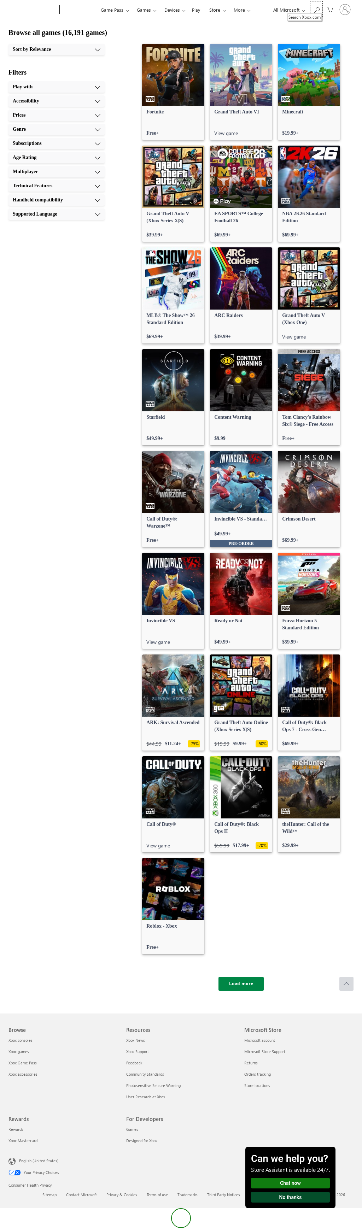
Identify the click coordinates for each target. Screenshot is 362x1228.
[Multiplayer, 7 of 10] (56, 171)
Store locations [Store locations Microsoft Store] (257, 1085)
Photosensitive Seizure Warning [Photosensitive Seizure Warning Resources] (153, 1085)
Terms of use (157, 1194)
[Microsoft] (32, 9)
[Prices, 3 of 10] (56, 115)
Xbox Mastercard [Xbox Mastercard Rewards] (22, 1140)
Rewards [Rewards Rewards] (15, 1129)
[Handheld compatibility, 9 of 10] (56, 200)
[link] (173, 92)
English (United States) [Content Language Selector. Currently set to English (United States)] (38, 1160)
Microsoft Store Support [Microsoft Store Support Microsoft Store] (264, 1051)
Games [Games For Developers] (132, 1129)
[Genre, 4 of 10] (56, 129)
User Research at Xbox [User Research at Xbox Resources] (145, 1096)
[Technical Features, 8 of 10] (56, 186)
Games (144, 10)
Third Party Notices (223, 1194)
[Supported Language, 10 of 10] (56, 214)
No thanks (290, 1197)
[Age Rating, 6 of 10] (56, 157)
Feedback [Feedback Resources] (134, 1062)
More (239, 10)
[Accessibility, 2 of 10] (56, 101)
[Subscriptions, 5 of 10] (56, 143)
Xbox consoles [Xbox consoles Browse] (20, 1040)
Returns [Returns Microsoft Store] (251, 1062)
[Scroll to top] (346, 984)
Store (214, 10)
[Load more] (241, 984)
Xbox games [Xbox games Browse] (18, 1051)
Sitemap (49, 1194)
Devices (172, 10)
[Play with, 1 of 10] (56, 87)
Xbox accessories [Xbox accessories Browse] (22, 1074)
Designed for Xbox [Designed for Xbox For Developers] (141, 1140)
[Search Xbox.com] (316, 9)
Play (196, 10)
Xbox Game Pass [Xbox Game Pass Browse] (22, 1062)
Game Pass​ (112, 10)
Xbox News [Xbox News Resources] (135, 1040)
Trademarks (187, 1194)
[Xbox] (79, 9)
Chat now (290, 1183)
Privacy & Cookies (121, 1194)
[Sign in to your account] (345, 9)
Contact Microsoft (81, 1194)
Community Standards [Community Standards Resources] (145, 1074)
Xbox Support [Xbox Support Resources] (137, 1051)
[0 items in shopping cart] (330, 9)
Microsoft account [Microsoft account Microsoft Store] (259, 1040)
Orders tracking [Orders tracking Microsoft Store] (257, 1074)
